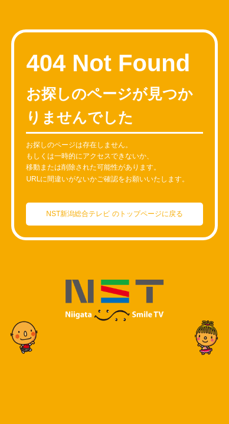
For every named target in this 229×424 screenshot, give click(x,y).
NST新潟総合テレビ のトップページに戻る (114, 214)
